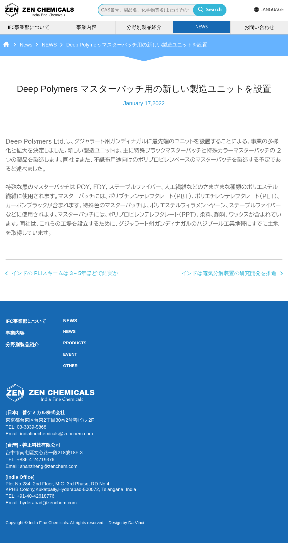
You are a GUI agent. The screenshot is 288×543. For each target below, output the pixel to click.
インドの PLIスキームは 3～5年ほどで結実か (64, 273)
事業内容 (86, 27)
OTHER (64, 365)
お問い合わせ (259, 27)
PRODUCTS (64, 342)
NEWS (202, 27)
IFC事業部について (29, 27)
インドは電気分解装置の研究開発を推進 (229, 273)
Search (214, 10)
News (26, 45)
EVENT (64, 354)
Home (6, 44)
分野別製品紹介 (144, 27)
